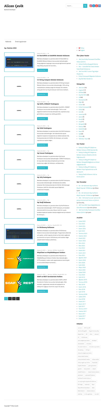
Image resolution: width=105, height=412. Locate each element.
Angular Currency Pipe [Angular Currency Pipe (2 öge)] (94, 331)
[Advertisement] (52, 24)
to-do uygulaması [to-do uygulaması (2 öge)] (88, 394)
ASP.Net (55, 250)
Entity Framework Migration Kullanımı (90, 76)
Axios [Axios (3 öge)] (91, 334)
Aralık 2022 (82, 238)
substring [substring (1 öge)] (80, 394)
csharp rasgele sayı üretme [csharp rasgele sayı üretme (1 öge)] (84, 362)
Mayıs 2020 (82, 267)
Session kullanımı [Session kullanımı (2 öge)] (91, 391)
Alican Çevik (13, 6)
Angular (81, 90)
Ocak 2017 (82, 319)
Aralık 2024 (82, 226)
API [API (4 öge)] (86, 334)
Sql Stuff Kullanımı (44, 202)
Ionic (80, 112)
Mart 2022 (82, 246)
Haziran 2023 (83, 236)
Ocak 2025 (82, 224)
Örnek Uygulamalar (20, 42)
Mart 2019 (82, 284)
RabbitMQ (82, 129)
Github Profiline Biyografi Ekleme (88, 64)
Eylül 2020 (82, 265)
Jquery (80, 117)
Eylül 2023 (82, 231)
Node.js (81, 126)
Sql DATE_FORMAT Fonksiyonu (48, 104)
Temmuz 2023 (83, 233)
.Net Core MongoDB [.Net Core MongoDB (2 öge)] (82, 331)
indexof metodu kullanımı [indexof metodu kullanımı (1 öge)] (93, 372)
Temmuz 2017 (83, 309)
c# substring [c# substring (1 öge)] (80, 350)
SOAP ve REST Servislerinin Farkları (49, 276)
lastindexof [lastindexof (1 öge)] (80, 375)
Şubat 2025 (82, 221)
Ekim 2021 (82, 255)
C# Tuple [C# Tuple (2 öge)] (87, 350)
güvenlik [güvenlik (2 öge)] (80, 369)
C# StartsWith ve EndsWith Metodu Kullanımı (53, 56)
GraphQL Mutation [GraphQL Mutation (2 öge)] (82, 365)
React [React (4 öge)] (93, 384)
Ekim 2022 (82, 243)
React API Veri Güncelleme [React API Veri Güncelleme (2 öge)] (84, 388)
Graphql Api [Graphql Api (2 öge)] (94, 362)
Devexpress (82, 100)
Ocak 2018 (82, 299)
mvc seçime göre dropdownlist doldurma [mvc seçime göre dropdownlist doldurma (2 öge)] (87, 381)
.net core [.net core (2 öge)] (80, 328)
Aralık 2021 (82, 250)
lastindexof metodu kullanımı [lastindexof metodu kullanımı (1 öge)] (84, 378)
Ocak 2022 (82, 248)
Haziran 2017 (83, 311)
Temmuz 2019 (83, 282)
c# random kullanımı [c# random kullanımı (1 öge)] (82, 347)
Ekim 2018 (82, 289)
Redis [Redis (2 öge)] (93, 388)
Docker (81, 105)
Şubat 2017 (82, 316)
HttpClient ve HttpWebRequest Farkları (51, 252)
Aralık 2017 (82, 301)
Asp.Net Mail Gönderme (86, 79)
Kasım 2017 (82, 304)
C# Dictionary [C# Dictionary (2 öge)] (84, 337)
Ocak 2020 (82, 275)
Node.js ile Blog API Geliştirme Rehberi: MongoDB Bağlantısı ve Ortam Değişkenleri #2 (88, 162)
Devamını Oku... (42, 70)
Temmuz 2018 (83, 294)
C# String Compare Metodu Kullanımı (50, 80)
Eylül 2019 (82, 277)
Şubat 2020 (82, 272)
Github (81, 109)
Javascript (81, 114)
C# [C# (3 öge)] (78, 337)
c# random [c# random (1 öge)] (88, 343)
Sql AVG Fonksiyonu (44, 177)
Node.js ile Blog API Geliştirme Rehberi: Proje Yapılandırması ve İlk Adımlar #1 (87, 169)
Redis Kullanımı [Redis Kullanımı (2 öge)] (81, 391)
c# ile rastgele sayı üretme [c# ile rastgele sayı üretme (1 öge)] (84, 340)
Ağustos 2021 (83, 258)
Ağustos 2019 (83, 280)
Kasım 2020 (82, 260)
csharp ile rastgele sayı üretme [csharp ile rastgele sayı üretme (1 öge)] (84, 353)
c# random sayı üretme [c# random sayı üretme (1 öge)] (94, 347)
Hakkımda (8, 42)
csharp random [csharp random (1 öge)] (95, 359)
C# (48, 53)
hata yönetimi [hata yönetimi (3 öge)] (87, 369)
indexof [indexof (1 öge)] (94, 369)
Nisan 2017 (82, 314)
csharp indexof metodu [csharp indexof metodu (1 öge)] (83, 356)
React (80, 131)
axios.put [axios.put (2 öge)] (96, 334)
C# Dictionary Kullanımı (45, 227)
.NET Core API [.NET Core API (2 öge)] (87, 328)
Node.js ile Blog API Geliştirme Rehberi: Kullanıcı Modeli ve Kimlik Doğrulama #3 (86, 154)
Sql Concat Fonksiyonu (45, 153)
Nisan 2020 (82, 270)
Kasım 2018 (82, 287)
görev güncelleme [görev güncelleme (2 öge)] (92, 365)
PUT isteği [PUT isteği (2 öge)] (80, 384)
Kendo (80, 119)
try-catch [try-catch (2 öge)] (97, 394)
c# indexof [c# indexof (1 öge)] (94, 340)
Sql (48, 102)
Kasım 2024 (82, 228)
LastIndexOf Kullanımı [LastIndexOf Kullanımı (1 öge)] (90, 375)
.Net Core (49, 225)
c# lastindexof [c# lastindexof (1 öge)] (81, 343)
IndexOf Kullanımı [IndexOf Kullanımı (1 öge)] (82, 372)
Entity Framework (84, 107)
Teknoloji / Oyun (83, 139)
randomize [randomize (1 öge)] (87, 384)
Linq (80, 122)
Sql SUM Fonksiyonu (44, 128)
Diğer (80, 102)
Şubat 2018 (82, 297)
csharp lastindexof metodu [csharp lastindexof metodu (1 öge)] (84, 359)
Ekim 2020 (82, 263)
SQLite (81, 136)
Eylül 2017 (82, 306)
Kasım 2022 (82, 241)
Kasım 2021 (82, 253)
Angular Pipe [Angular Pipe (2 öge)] (81, 334)
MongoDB (81, 124)
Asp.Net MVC (56, 225)
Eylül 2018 (82, 292)
